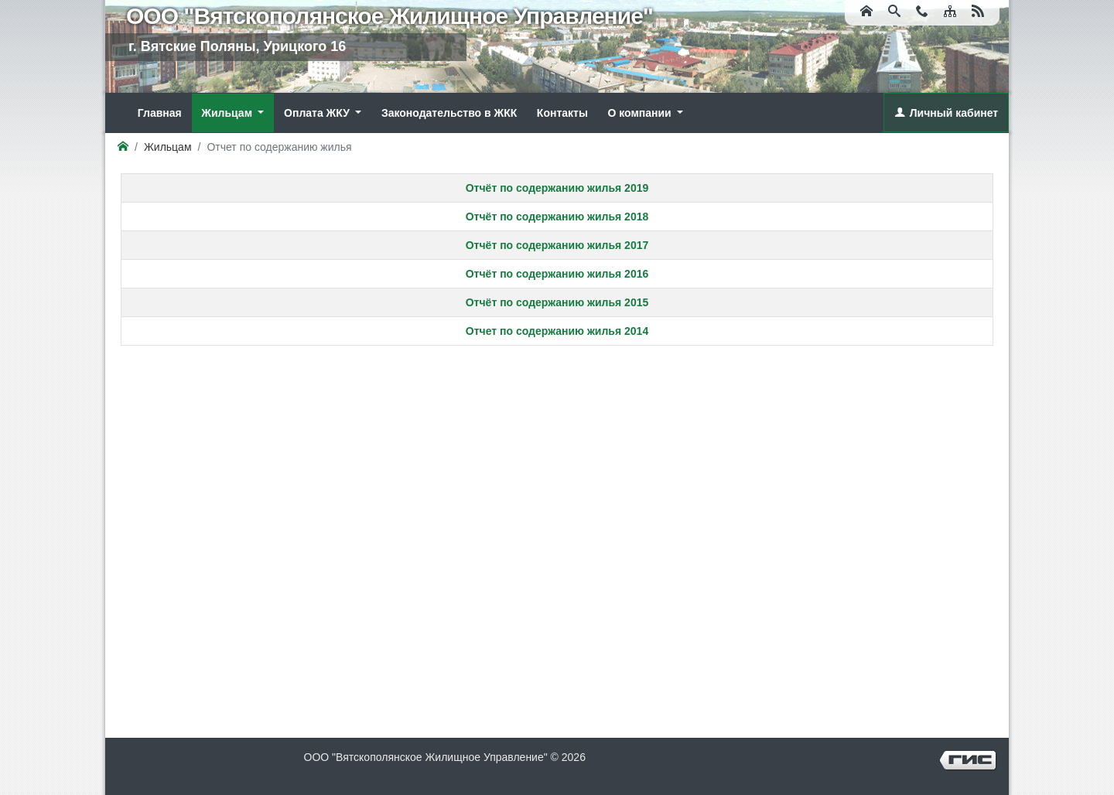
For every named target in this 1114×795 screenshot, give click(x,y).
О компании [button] (640, 113)
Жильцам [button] (228, 113)
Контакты (562, 113)
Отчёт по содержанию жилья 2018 (557, 216)
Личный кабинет (954, 113)
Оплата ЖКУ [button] (318, 113)
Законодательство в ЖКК (449, 113)
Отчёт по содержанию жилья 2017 (557, 245)
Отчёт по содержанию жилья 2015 (557, 302)
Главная (160, 113)
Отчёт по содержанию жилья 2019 (557, 188)
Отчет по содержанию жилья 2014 (557, 331)
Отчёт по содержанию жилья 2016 (557, 274)
